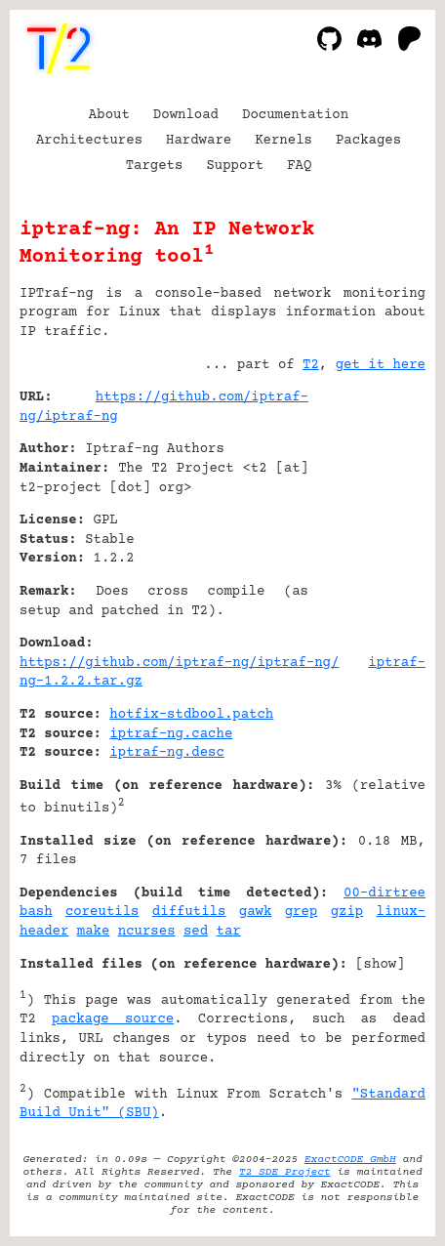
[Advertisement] (366, 515)
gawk (255, 912)
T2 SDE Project (285, 1172)
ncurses (147, 931)
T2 (311, 365)
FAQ (299, 166)
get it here (380, 365)
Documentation (295, 115)
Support (234, 166)
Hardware (198, 140)
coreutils (102, 912)
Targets (154, 166)
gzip (347, 912)
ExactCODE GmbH (350, 1159)
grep (301, 912)
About (109, 115)
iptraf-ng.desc (166, 753)
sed (195, 931)
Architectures (89, 140)
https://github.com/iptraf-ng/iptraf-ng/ (179, 663)
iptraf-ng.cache (170, 734)
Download (186, 115)
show (380, 965)
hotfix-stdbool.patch (191, 715)
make (93, 931)
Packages (368, 140)
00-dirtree (384, 893)
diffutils (189, 912)
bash (36, 912)
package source (113, 1019)
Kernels (283, 140)
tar (229, 931)
